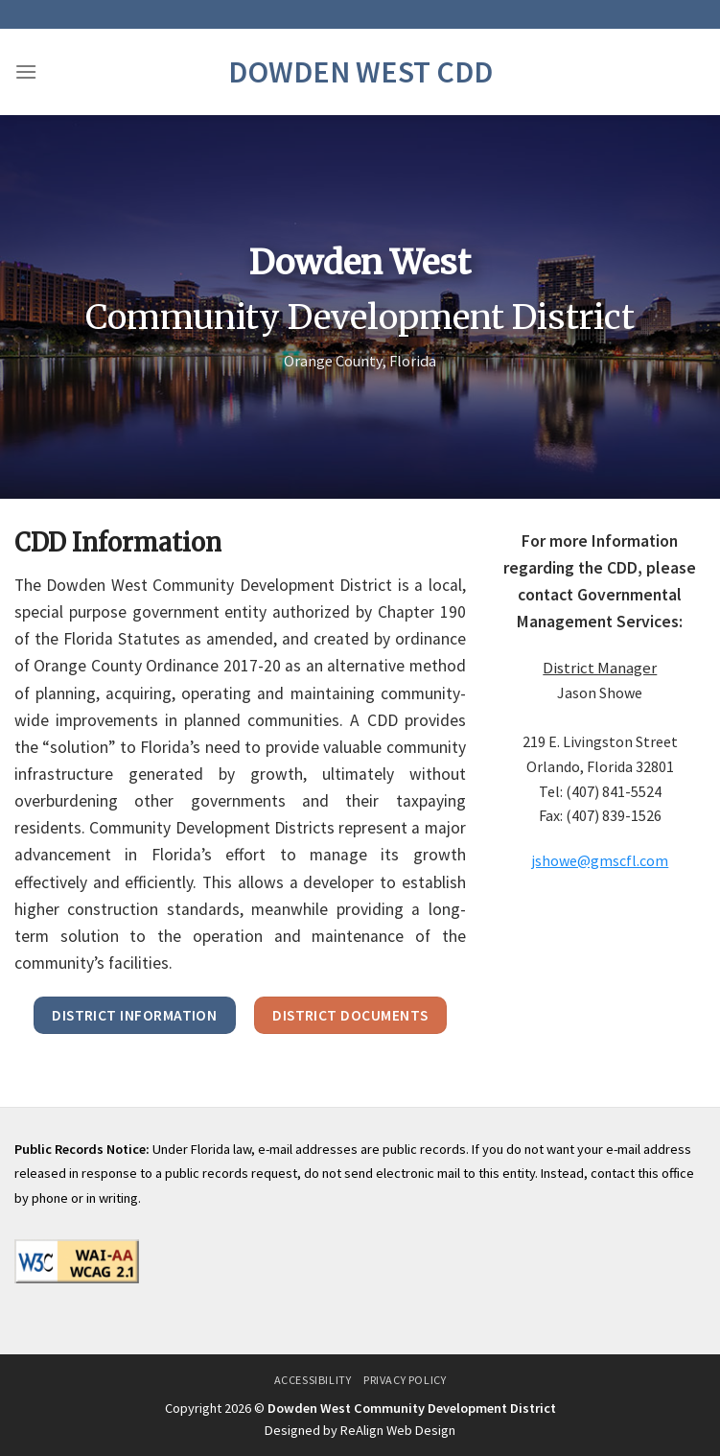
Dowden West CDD (360, 72)
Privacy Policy (405, 1380)
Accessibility (313, 1380)
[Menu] (25, 71)
